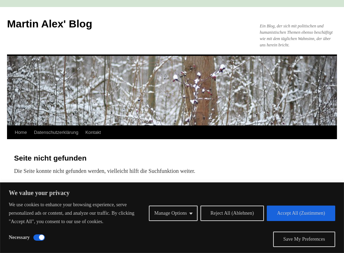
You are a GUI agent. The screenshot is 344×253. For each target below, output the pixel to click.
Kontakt (93, 132)
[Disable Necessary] (39, 237)
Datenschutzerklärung (56, 132)
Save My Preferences (304, 239)
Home (21, 132)
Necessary (19, 237)
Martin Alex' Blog (49, 24)
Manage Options (170, 213)
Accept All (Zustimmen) (301, 213)
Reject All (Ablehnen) (232, 213)
